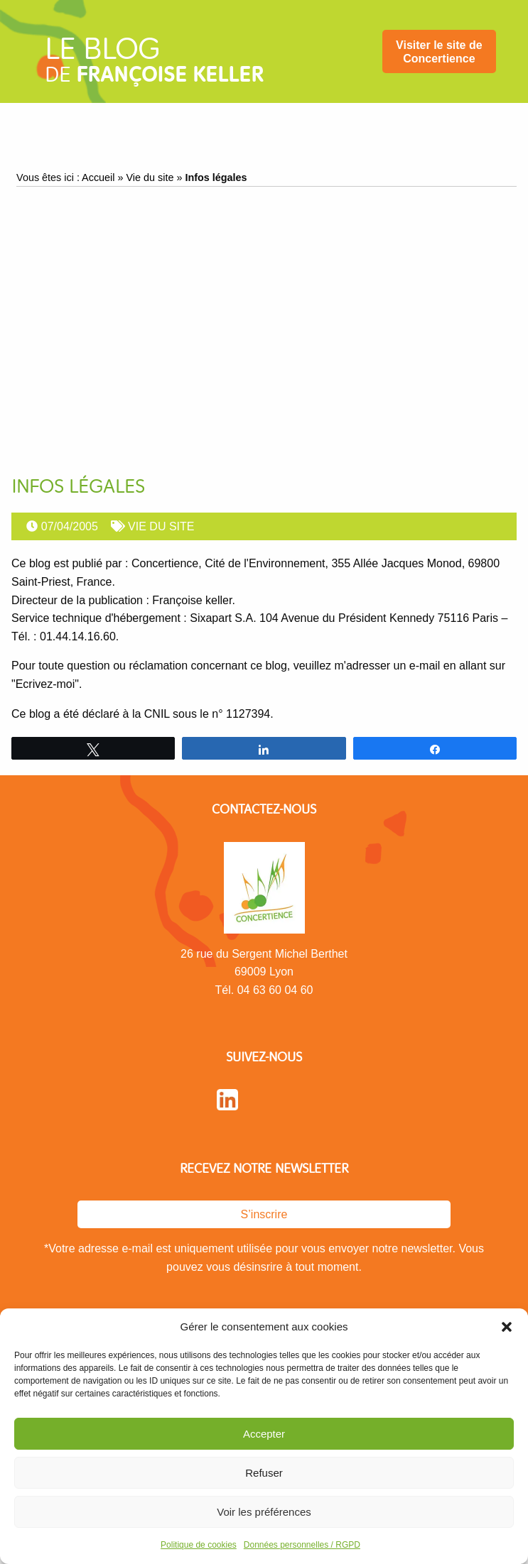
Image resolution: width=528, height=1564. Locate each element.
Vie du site (150, 177)
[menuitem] (439, 51)
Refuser (264, 1473)
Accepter (264, 1434)
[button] (507, 1327)
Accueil (98, 177)
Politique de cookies (199, 1545)
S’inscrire (264, 1214)
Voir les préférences (264, 1512)
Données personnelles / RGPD (302, 1545)
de (154, 64)
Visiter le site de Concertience (439, 52)
